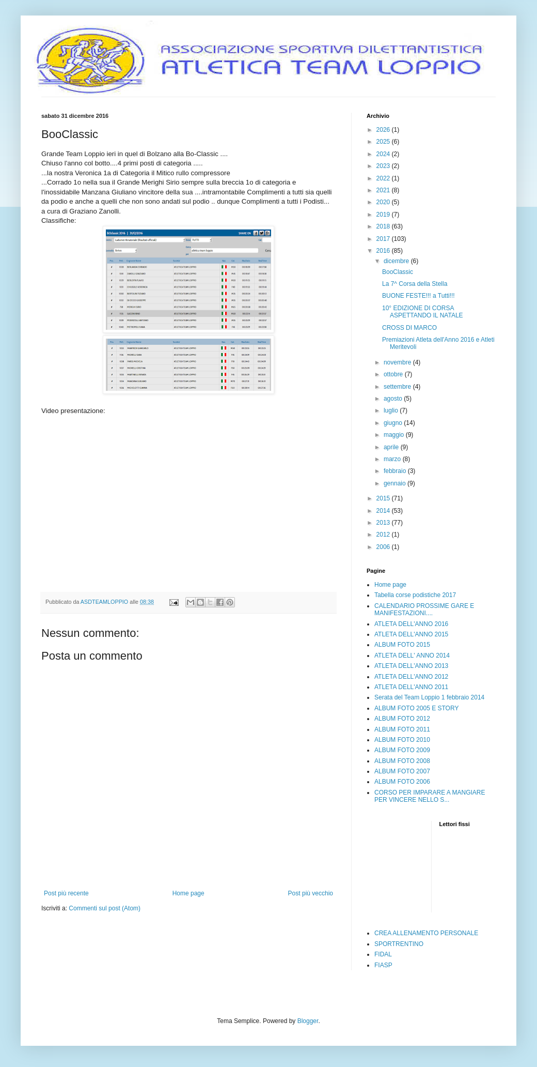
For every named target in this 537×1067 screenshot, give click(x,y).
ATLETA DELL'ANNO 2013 (411, 665)
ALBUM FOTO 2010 (402, 739)
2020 (384, 202)
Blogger (308, 1021)
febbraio (396, 471)
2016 (384, 250)
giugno (394, 422)
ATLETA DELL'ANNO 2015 (411, 634)
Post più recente (66, 893)
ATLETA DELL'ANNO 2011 (411, 687)
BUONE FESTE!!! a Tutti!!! (418, 295)
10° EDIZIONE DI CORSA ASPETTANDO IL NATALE (422, 311)
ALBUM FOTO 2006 (402, 781)
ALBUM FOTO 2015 (402, 644)
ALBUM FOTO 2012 (402, 718)
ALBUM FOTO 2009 (402, 750)
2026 (384, 129)
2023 (384, 166)
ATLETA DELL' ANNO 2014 (412, 655)
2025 (384, 141)
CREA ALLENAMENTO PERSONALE (426, 933)
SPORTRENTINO (398, 944)
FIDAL (383, 954)
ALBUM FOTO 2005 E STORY (416, 708)
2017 (384, 238)
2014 (384, 510)
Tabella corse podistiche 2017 (415, 595)
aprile (392, 447)
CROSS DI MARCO (409, 327)
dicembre (397, 261)
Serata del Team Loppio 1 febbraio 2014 (429, 697)
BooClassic (397, 272)
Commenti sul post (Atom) (104, 908)
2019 (384, 214)
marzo (393, 459)
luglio (392, 410)
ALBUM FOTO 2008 (402, 761)
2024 (384, 154)
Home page (188, 893)
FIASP (383, 965)
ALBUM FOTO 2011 (402, 729)
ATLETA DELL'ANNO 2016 (411, 624)
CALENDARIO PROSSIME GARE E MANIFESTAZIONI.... (424, 609)
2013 (384, 522)
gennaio (395, 483)
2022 (384, 178)
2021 (384, 190)
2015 (384, 498)
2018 (384, 226)
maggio (395, 434)
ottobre (394, 374)
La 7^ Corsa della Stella (414, 283)
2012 (384, 534)
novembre (398, 362)
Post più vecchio (310, 893)
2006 (384, 547)
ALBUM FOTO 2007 (402, 771)
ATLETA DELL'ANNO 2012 (411, 676)
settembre (398, 386)
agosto (394, 398)
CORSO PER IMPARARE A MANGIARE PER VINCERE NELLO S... (429, 796)
